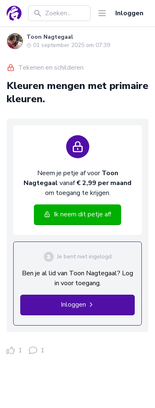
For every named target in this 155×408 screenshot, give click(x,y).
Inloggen (129, 13)
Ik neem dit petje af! (77, 214)
